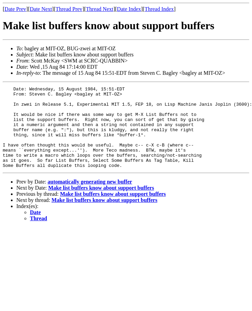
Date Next (41, 9)
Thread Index (159, 9)
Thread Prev (68, 9)
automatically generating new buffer (90, 198)
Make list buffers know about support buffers (101, 204)
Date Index (129, 9)
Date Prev (15, 9)
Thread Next (99, 9)
